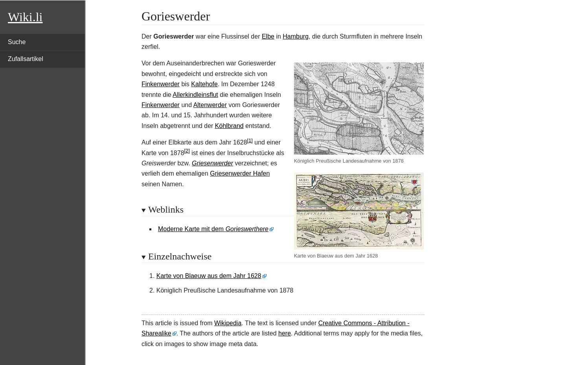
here (284, 333)
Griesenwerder (212, 163)
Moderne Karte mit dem (213, 229)
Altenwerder (210, 105)
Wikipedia (227, 323)
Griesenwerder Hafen (240, 173)
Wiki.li (25, 17)
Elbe (268, 36)
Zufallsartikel (25, 59)
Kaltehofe (204, 84)
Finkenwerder (161, 84)
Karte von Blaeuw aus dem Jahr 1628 (208, 275)
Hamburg (296, 36)
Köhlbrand (229, 125)
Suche (17, 42)
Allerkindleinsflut (195, 94)
